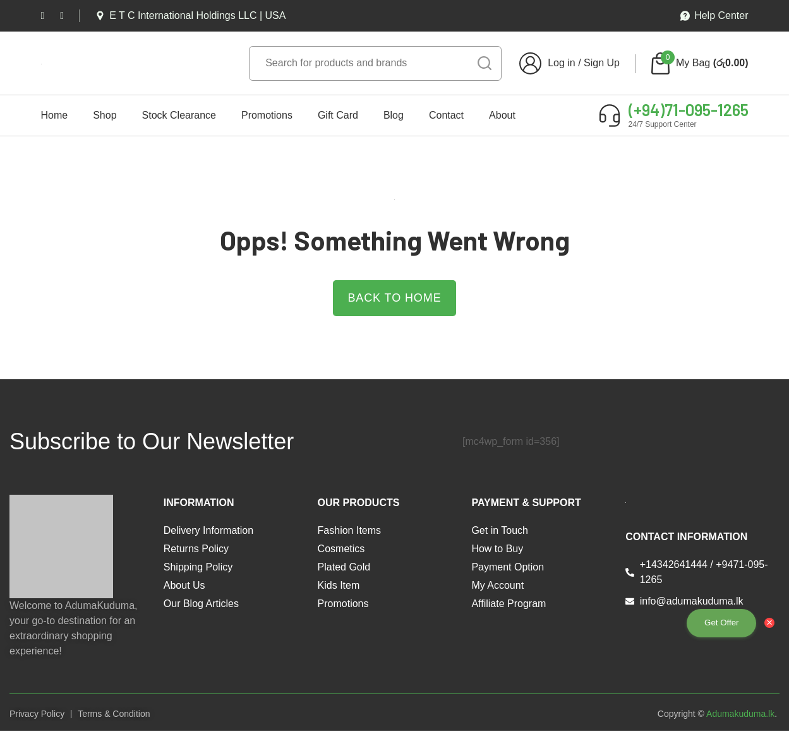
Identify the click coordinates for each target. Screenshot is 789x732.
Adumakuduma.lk (740, 714)
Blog (393, 115)
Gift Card (338, 115)
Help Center (714, 15)
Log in (561, 62)
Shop (104, 115)
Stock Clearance (179, 115)
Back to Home (394, 298)
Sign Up (602, 62)
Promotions (266, 115)
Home (54, 115)
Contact (446, 115)
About (502, 115)
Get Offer (717, 622)
